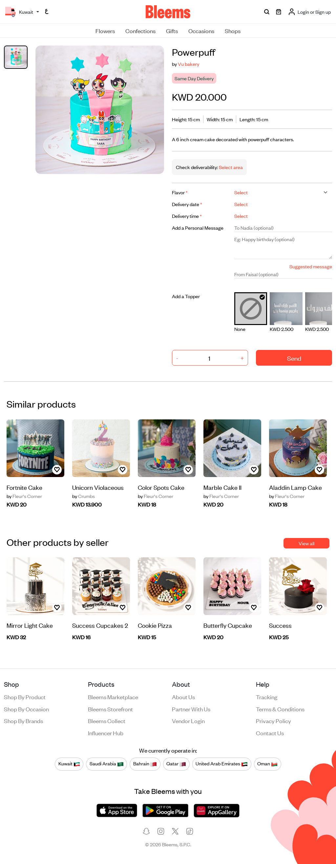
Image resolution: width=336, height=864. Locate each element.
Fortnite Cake (24, 487)
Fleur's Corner (24, 496)
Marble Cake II (222, 487)
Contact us (270, 733)
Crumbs (83, 496)
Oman (267, 764)
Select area (230, 166)
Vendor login (188, 720)
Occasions (201, 30)
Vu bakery (188, 63)
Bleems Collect (106, 720)
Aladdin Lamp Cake (295, 487)
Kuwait (69, 764)
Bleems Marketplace (113, 697)
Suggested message (310, 266)
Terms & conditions (280, 709)
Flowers (105, 30)
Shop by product (25, 697)
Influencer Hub (105, 733)
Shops (233, 30)
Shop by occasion (26, 709)
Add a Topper (186, 296)
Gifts (172, 30)
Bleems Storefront (110, 709)
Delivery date (187, 204)
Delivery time (187, 215)
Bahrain (145, 764)
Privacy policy (273, 720)
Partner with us (191, 709)
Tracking (266, 697)
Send (294, 358)
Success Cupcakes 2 (100, 625)
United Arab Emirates (222, 764)
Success (280, 625)
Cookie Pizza (155, 625)
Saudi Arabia (107, 764)
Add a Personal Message (197, 227)
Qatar (176, 764)
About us (183, 697)
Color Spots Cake (161, 487)
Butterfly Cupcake (227, 625)
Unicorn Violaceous (98, 487)
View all (306, 543)
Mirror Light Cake (30, 625)
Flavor (180, 192)
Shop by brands (23, 720)
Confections (140, 30)
